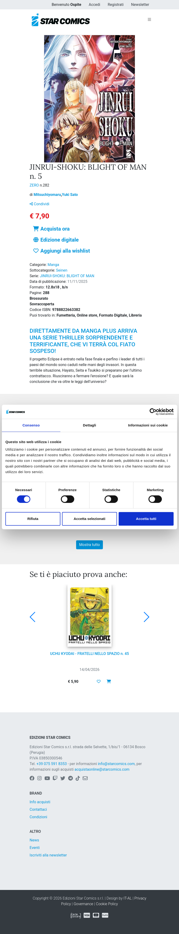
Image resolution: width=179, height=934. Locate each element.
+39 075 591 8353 (51, 764)
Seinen (61, 270)
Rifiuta (32, 519)
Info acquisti (40, 802)
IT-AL (128, 898)
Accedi (94, 4)
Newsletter (140, 4)
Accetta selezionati (89, 519)
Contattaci (38, 809)
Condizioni (38, 817)
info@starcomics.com (116, 764)
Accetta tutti (146, 519)
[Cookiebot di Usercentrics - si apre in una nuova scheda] (153, 411)
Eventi (35, 847)
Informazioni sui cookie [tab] (148, 425)
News (34, 840)
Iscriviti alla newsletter (48, 855)
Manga (53, 264)
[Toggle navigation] (149, 19)
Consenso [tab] (31, 425)
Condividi (39, 204)
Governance (83, 904)
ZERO (35, 185)
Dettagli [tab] (89, 425)
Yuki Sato (70, 194)
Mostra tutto (89, 544)
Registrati (116, 4)
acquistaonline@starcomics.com (101, 769)
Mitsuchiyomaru (48, 194)
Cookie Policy (107, 904)
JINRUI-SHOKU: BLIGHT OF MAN (67, 276)
